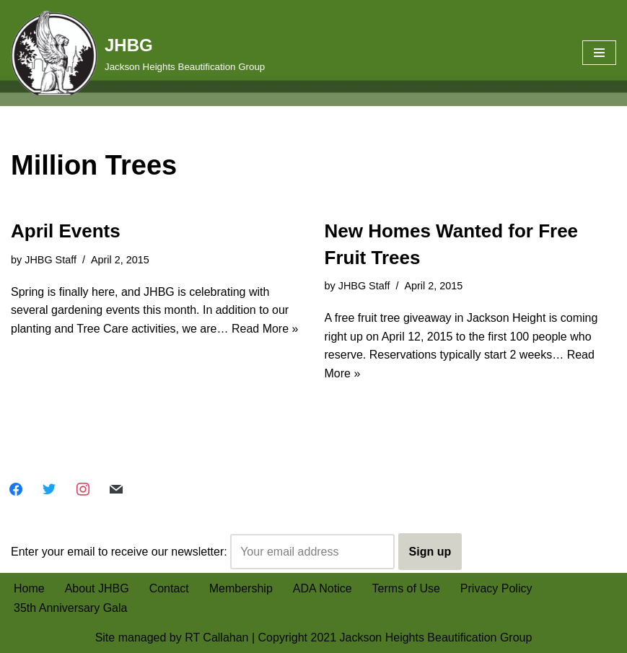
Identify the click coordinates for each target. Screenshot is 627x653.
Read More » (265, 329)
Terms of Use (406, 588)
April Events (65, 231)
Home (29, 588)
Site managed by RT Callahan (172, 637)
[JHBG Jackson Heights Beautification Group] (138, 53)
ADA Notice (322, 588)
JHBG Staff (50, 260)
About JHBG (97, 588)
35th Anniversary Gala (70, 608)
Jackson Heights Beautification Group (436, 637)
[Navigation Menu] (599, 52)
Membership (241, 588)
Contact (169, 588)
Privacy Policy (496, 588)
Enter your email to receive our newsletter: (203, 552)
